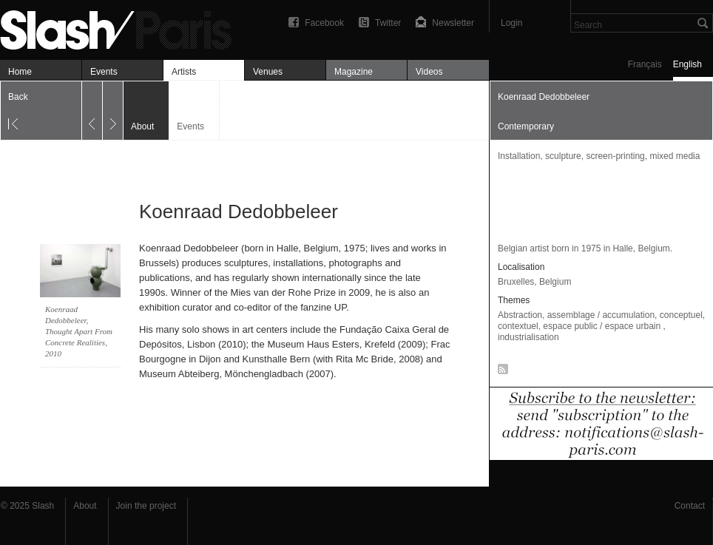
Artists (184, 72)
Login (511, 23)
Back (18, 97)
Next (113, 110)
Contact (690, 506)
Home (20, 72)
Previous (92, 110)
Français (645, 64)
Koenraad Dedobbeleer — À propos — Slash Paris (122, 27)
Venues (268, 72)
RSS (500, 372)
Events (104, 72)
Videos (429, 72)
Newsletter (453, 23)
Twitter (388, 23)
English (687, 64)
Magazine (353, 72)
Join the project (146, 506)
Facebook (324, 23)
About (84, 506)
